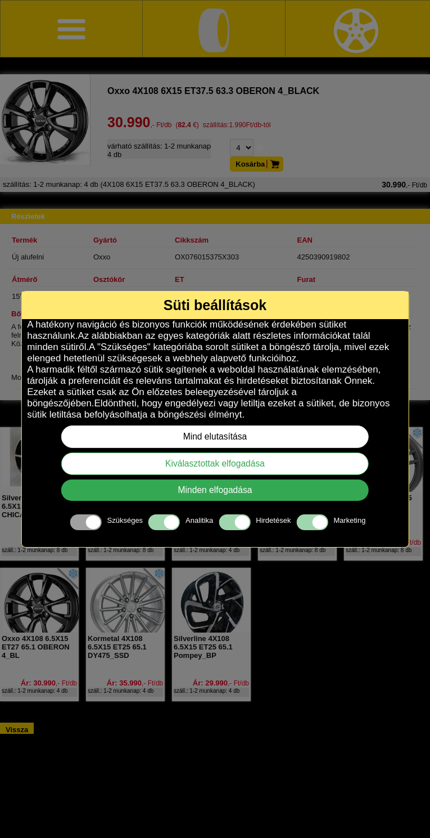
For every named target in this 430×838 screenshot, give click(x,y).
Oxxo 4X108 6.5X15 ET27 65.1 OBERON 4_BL (36, 647)
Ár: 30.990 (49, 683)
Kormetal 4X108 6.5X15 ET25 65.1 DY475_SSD (117, 647)
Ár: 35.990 (135, 683)
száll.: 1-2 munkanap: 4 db (206, 550)
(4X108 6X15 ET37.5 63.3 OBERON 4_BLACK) (215, 184)
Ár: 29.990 (221, 683)
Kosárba (259, 164)
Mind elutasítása (215, 436)
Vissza (17, 729)
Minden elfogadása (215, 490)
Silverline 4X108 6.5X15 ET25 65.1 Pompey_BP (203, 647)
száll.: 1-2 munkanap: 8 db (34, 550)
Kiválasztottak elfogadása (215, 463)
